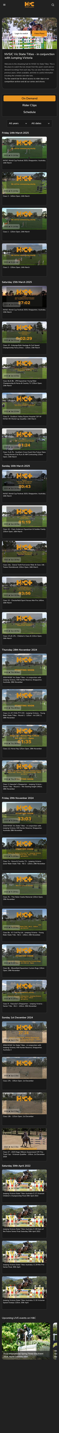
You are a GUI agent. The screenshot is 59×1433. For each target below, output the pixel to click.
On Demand (29, 98)
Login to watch (21, 33)
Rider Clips (29, 105)
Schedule (29, 112)
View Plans (39, 33)
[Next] (53, 1341)
